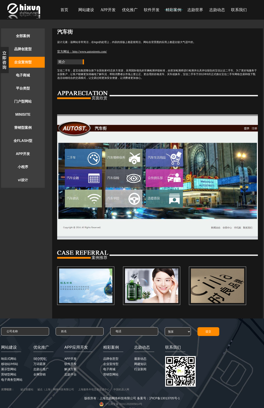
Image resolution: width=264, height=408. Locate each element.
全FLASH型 (23, 141)
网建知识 (140, 364)
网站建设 (86, 10)
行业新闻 (140, 369)
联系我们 (239, 10)
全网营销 (39, 374)
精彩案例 (173, 10)
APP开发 (107, 10)
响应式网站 (8, 358)
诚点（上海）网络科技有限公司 (55, 389)
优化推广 (130, 10)
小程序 (23, 167)
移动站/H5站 (9, 364)
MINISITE (22, 114)
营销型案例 (23, 127)
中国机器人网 (121, 389)
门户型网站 (23, 101)
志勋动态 (217, 10)
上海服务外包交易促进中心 (94, 389)
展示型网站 (8, 369)
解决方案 (70, 369)
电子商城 (23, 75)
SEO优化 (39, 358)
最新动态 (140, 358)
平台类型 (23, 88)
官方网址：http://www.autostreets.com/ (82, 51)
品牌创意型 (23, 49)
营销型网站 (8, 374)
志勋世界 (195, 10)
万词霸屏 (39, 364)
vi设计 (23, 180)
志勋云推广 (41, 369)
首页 (64, 10)
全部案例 (23, 36)
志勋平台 (70, 374)
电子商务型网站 (11, 379)
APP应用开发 (76, 347)
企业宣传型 (23, 62)
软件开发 (151, 10)
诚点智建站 (26, 389)
